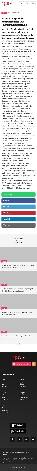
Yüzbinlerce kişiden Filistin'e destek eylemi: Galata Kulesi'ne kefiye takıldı (16, 313)
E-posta (7, 225)
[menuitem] (21, 3)
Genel (4, 13)
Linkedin (7, 219)
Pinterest (7, 213)
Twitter (6, 207)
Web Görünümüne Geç (18, 467)
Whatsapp (7, 194)
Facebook (7, 201)
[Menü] (33, 3)
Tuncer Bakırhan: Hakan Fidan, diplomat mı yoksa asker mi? (18, 337)
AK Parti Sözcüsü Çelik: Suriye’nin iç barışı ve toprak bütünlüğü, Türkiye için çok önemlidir (17, 290)
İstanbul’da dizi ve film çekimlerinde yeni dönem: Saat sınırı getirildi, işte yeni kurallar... (18, 266)
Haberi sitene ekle (21, 364)
